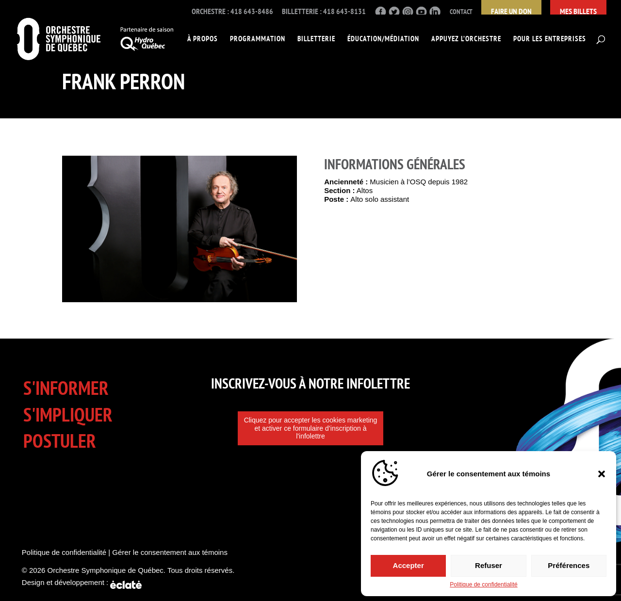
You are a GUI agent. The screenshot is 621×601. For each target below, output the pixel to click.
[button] (601, 472)
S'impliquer (68, 414)
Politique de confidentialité (483, 584)
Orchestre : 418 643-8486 (232, 11)
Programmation (257, 39)
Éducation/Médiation (383, 39)
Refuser (488, 564)
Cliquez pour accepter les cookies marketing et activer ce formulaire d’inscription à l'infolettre (310, 428)
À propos (202, 39)
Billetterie (316, 39)
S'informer (66, 387)
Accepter (408, 564)
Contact (461, 12)
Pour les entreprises (549, 39)
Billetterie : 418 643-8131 (324, 11)
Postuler (59, 440)
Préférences (568, 564)
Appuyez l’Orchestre (466, 39)
